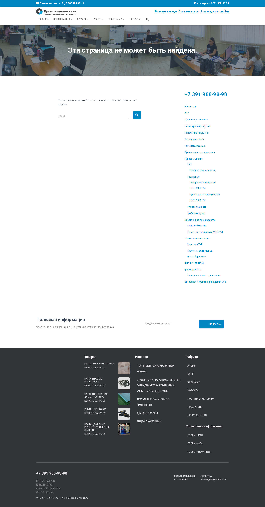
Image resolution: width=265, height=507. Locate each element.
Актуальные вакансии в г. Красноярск (153, 402)
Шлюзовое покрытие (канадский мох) (206, 281)
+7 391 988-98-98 (219, 3)
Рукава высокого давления (200, 152)
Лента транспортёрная (197, 126)
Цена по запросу (95, 367)
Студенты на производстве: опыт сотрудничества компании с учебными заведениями (158, 385)
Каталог (82, 19)
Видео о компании (149, 421)
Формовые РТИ (193, 269)
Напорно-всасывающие (203, 170)
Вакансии (193, 382)
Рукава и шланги (194, 158)
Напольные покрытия (197, 132)
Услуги (98, 19)
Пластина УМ (194, 244)
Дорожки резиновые (196, 119)
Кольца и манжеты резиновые (204, 275)
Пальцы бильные (196, 225)
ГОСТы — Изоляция (199, 451)
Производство (62, 19)
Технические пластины (197, 238)
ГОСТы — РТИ (195, 435)
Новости (43, 19)
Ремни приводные (195, 145)
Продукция (194, 407)
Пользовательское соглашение (184, 477)
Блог (190, 374)
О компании (116, 19)
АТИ (187, 113)
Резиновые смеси (194, 139)
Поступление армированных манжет (155, 368)
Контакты (134, 19)
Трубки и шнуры (196, 213)
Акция (191, 365)
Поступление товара (200, 398)
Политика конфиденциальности (213, 477)
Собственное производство (200, 219)
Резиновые (193, 176)
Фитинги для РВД (194, 263)
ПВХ (189, 164)
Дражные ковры (147, 413)
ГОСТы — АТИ (195, 443)
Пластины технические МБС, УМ (205, 232)
